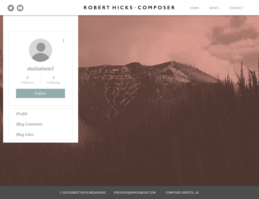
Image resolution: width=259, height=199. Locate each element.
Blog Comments (29, 124)
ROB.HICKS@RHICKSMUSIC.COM (135, 192)
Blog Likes (25, 134)
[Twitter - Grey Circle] (10, 8)
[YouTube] (20, 8)
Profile (22, 114)
